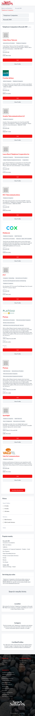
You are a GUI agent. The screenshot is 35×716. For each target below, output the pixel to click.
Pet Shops (5, 562)
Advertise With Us (24, 660)
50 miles (6, 508)
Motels (4, 560)
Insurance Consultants (9, 542)
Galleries (5, 547)
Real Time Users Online (7, 696)
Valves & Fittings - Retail (9, 566)
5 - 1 (5, 347)
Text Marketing (5, 694)
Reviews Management (7, 684)
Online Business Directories (8, 674)
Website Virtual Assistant (7, 678)
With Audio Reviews (9, 522)
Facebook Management (7, 692)
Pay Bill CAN (22, 666)
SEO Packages (5, 686)
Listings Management (7, 680)
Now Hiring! (5, 662)
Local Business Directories (8, 672)
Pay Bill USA (22, 664)
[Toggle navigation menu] (33, 3)
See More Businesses (17, 490)
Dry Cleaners (6, 551)
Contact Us (4, 664)
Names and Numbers (7, 8)
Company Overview (6, 660)
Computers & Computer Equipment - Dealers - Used (16, 549)
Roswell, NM (18, 8)
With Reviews (8, 519)
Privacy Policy (14, 713)
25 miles (6, 506)
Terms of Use (22, 713)
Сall (17, 60)
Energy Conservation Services (10, 555)
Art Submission (23, 662)
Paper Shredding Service (9, 553)
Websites (4, 676)
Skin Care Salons (7, 545)
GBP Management (6, 682)
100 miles (6, 511)
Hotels (4, 557)
